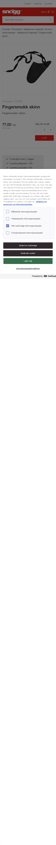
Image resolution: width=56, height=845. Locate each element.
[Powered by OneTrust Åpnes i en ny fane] (43, 277)
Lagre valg (28, 261)
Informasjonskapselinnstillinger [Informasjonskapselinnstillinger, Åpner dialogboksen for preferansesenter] (28, 268)
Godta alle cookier (28, 253)
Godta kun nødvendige (28, 245)
